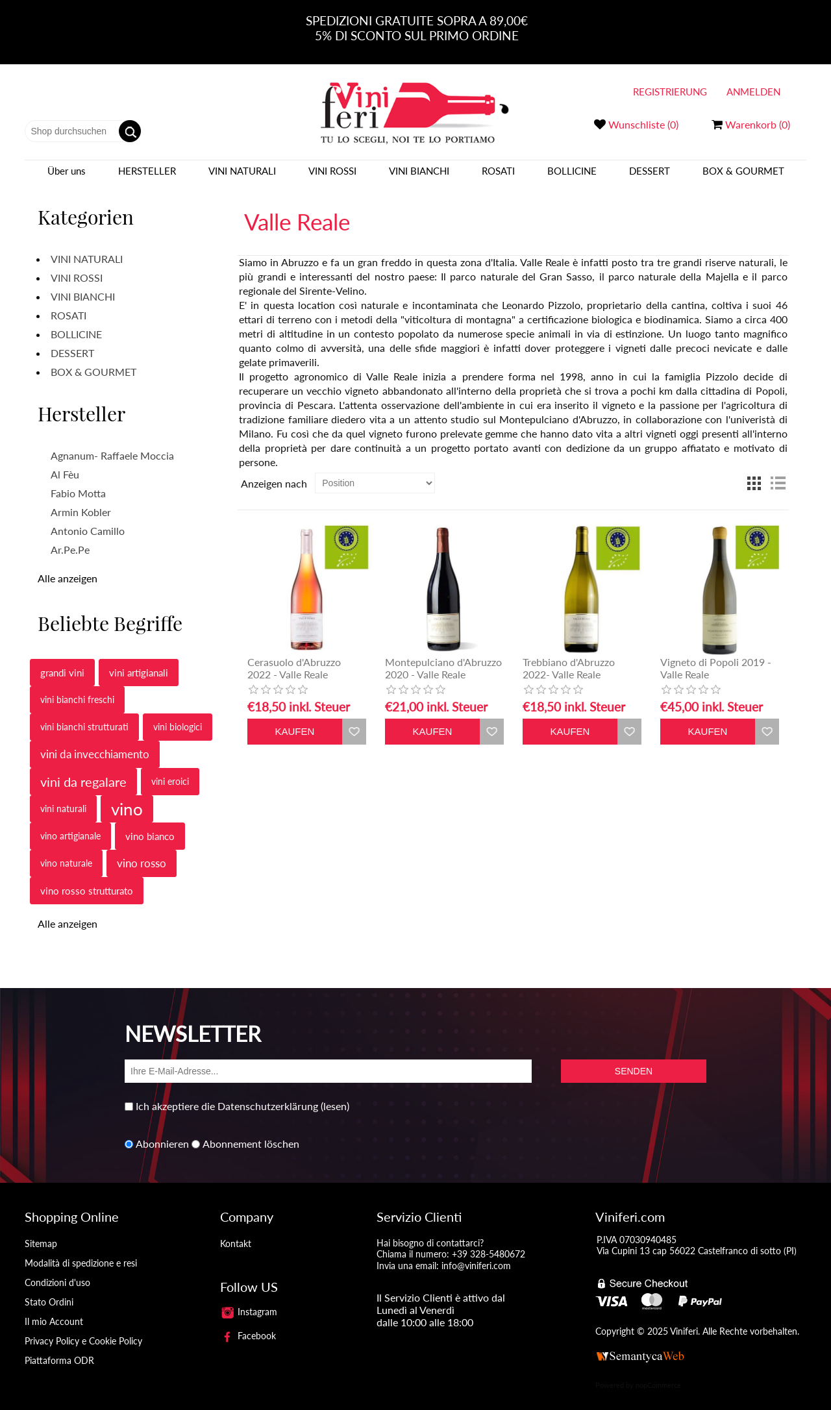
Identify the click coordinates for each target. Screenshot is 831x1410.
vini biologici (177, 715)
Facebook (248, 1324)
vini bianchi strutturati (84, 715)
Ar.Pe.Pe (70, 538)
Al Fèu (65, 463)
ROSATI (498, 176)
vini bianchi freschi (77, 688)
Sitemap (41, 1231)
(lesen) (335, 1095)
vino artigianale (70, 824)
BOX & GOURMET (743, 176)
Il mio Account (54, 1309)
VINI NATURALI (242, 176)
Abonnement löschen (251, 1132)
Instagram (248, 1299)
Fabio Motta (78, 482)
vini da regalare (83, 770)
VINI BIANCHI (419, 176)
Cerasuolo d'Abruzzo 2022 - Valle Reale (294, 657)
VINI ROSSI (332, 176)
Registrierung (670, 91)
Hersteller (147, 176)
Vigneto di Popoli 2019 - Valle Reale (715, 657)
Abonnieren (162, 1132)
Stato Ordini (49, 1290)
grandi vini (62, 661)
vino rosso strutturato (86, 879)
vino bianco (150, 825)
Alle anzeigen (67, 567)
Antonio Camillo (88, 519)
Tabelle (754, 472)
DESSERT (649, 176)
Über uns (66, 176)
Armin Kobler (81, 501)
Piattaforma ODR (59, 1348)
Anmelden (753, 91)
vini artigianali (138, 661)
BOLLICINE (572, 176)
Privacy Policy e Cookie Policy (83, 1329)
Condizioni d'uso (57, 1270)
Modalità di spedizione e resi (81, 1251)
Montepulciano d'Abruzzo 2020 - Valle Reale (443, 657)
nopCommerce (658, 1373)
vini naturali (63, 797)
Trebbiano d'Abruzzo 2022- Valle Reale (569, 657)
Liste (778, 472)
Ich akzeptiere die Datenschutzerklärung (227, 1095)
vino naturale (66, 852)
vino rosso (141, 852)
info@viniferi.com (476, 1253)
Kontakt (235, 1231)
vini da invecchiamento (94, 743)
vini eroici (170, 770)
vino (127, 798)
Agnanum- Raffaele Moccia (112, 444)
